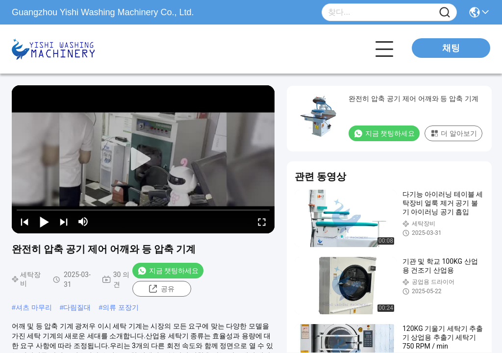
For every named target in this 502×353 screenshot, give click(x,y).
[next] (64, 221)
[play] (143, 159)
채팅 (451, 48)
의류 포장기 (120, 307)
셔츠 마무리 (34, 307)
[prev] (24, 221)
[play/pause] (44, 221)
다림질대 (77, 307)
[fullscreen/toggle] (262, 221)
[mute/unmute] (83, 221)
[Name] (445, 12)
